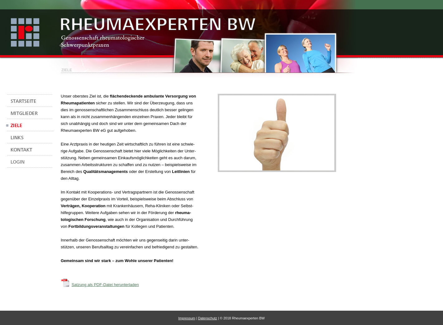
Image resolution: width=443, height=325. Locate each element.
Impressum (186, 318)
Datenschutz (207, 318)
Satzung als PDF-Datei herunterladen (105, 284)
